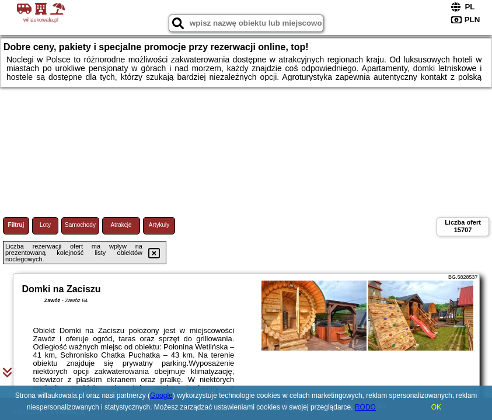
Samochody (80, 225)
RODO (365, 407)
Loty (45, 225)
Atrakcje (120, 225)
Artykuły (159, 225)
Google (161, 395)
